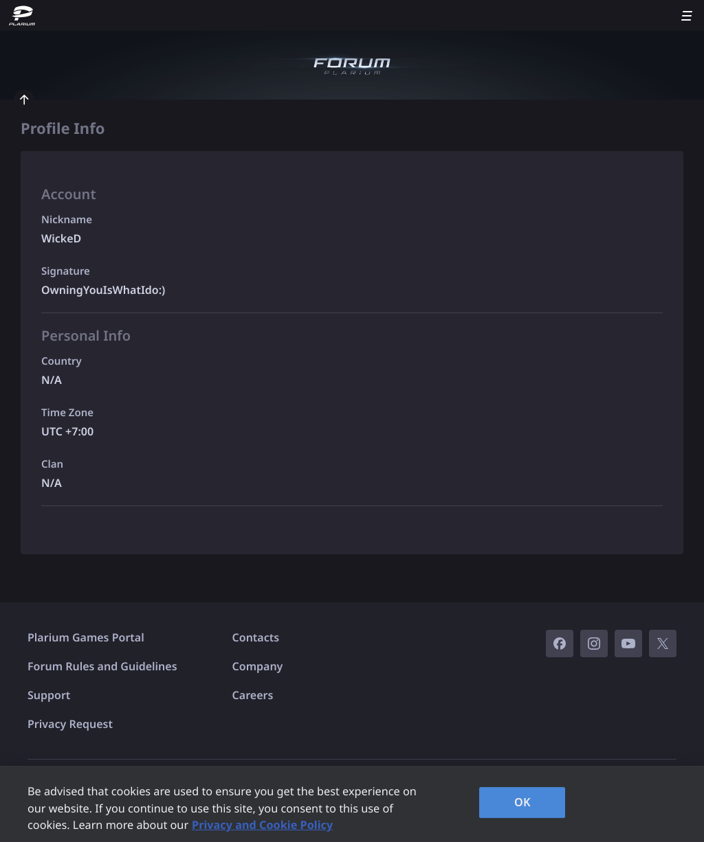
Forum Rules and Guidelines (102, 666)
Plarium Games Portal (86, 637)
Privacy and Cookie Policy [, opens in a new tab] (262, 824)
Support (49, 695)
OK (522, 802)
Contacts (256, 637)
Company (257, 666)
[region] (352, 804)
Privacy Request (70, 723)
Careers (253, 695)
